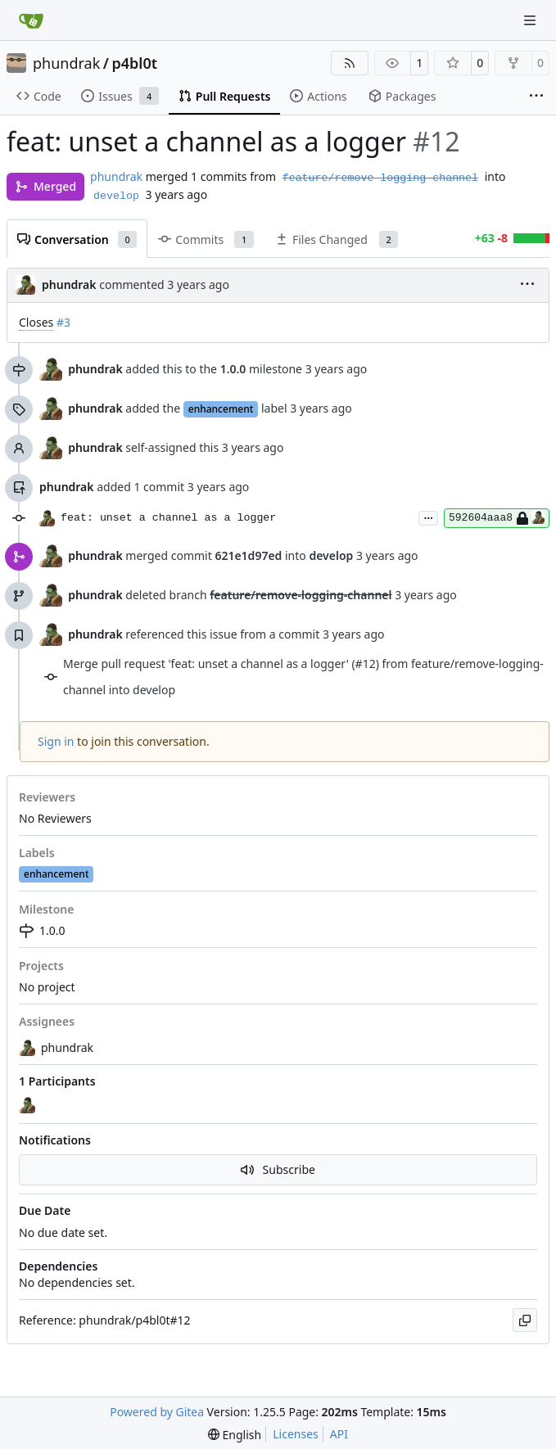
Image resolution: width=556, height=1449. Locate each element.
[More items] (536, 97)
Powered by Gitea (157, 1412)
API (339, 1434)
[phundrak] (28, 1105)
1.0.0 (42, 930)
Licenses (296, 1434)
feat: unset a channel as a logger (168, 518)
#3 (63, 322)
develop (116, 196)
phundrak (66, 63)
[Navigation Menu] (531, 20)
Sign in (56, 741)
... (428, 516)
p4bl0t (134, 63)
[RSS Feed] (349, 63)
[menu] (527, 285)
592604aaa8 (497, 518)
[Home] (31, 20)
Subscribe (278, 1169)
